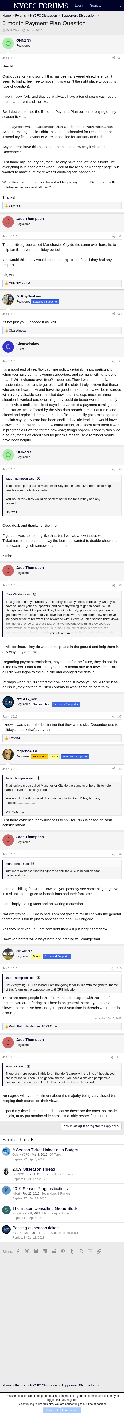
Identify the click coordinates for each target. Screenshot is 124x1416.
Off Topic (55, 1154)
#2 (120, 236)
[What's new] (110, 5)
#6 (120, 585)
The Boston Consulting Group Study (45, 1208)
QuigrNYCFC (21, 1154)
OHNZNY (13, 30)
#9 (120, 854)
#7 (120, 716)
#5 (120, 469)
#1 (120, 58)
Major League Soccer (56, 1213)
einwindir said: (15, 1066)
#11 (119, 1057)
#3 (120, 314)
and (21, 283)
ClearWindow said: (18, 594)
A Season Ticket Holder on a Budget (45, 1150)
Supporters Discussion (65, 1232)
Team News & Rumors (60, 1174)
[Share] (114, 58)
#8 (120, 769)
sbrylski (17, 1213)
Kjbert (16, 1193)
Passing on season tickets (36, 1228)
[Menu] (6, 5)
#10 (119, 968)
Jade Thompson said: (20, 478)
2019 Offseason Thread (33, 1169)
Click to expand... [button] (62, 633)
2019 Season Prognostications (40, 1188)
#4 (120, 361)
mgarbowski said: (18, 863)
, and (34, 1026)
